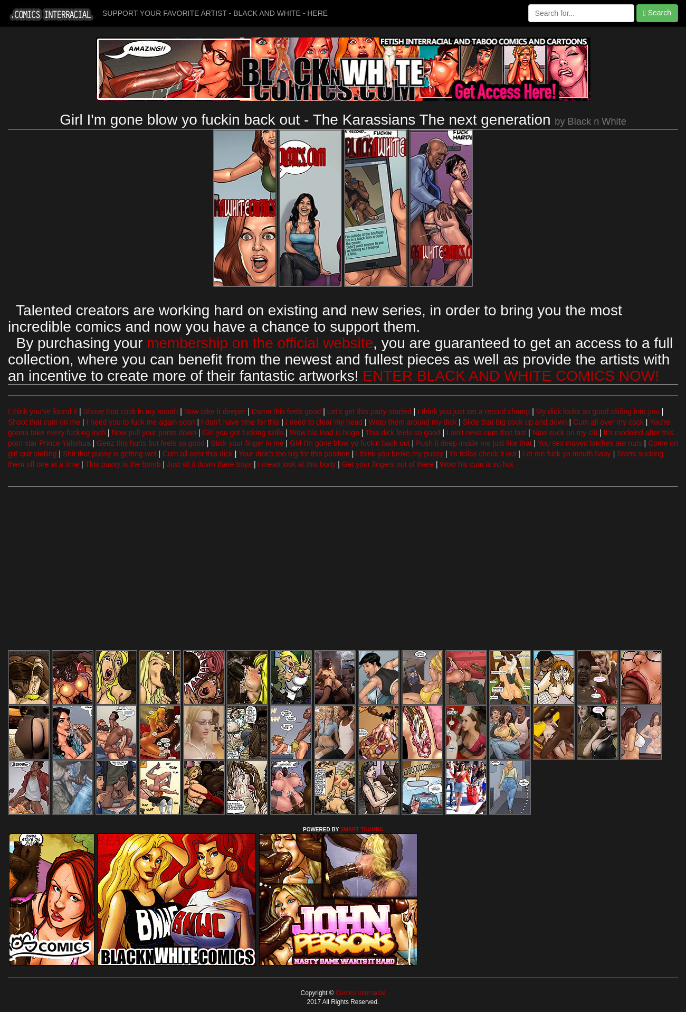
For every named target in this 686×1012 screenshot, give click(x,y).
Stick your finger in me (247, 443)
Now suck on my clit (565, 432)
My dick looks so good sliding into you (598, 411)
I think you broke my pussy (399, 453)
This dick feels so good (402, 432)
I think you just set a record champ (473, 411)
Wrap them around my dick (412, 422)
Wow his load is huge (324, 432)
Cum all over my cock (608, 422)
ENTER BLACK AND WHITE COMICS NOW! (511, 376)
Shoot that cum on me (44, 422)
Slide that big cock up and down (515, 422)
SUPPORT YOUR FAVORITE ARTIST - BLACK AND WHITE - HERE (215, 13)
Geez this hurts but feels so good (151, 443)
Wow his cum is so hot (476, 464)
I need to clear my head (324, 422)
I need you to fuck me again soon (140, 422)
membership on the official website (260, 343)
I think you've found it (42, 411)
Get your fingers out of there (388, 464)
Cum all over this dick (198, 453)
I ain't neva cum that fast (486, 432)
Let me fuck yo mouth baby (566, 453)
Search (657, 12)
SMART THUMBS (361, 829)
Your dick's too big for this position (294, 453)
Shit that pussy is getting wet (109, 453)
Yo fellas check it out (482, 453)
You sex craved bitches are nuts (590, 443)
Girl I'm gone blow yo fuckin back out (350, 443)
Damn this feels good (286, 411)
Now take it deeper (215, 411)
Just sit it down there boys (209, 464)
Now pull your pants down (154, 432)
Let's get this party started (369, 411)
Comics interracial (360, 993)
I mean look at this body (297, 464)
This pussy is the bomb (122, 464)
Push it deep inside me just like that (473, 443)
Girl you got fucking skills (242, 432)
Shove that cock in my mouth (130, 411)
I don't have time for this (240, 422)
